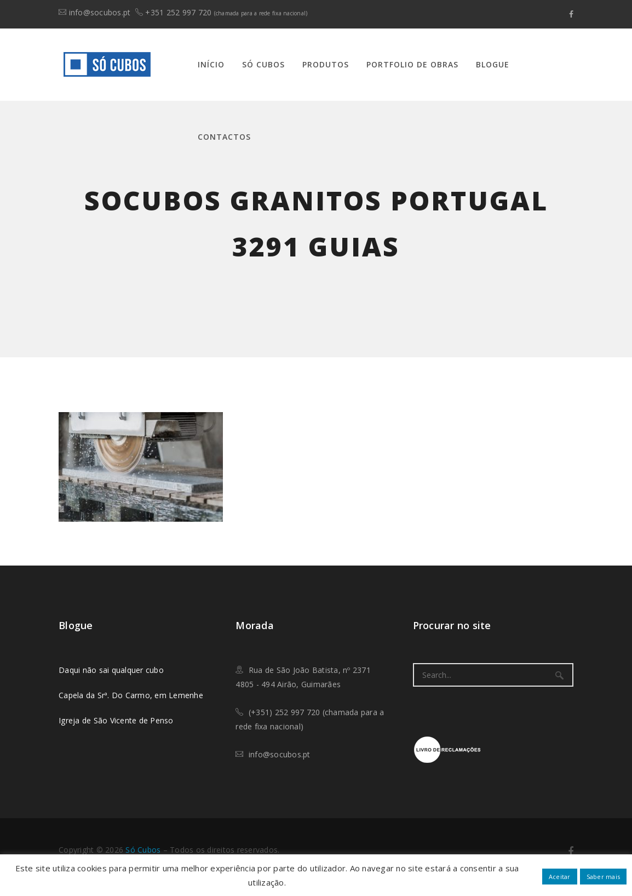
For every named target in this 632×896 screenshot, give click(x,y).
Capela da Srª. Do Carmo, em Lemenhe (131, 695)
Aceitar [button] (560, 876)
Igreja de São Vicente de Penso (116, 720)
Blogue (492, 64)
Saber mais (603, 876)
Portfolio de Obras (412, 64)
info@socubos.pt (100, 12)
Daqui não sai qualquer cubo (111, 670)
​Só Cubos (142, 849)
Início (211, 64)
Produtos (325, 64)
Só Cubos (263, 64)
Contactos (224, 137)
